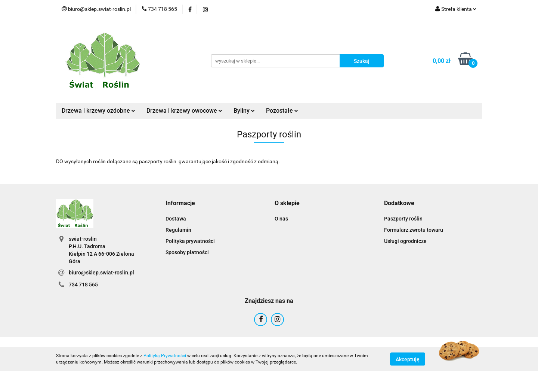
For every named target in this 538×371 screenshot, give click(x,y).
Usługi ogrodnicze (405, 241)
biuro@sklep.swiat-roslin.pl (101, 273)
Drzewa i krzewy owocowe (184, 110)
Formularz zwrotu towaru (413, 230)
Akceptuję (408, 359)
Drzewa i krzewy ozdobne (98, 110)
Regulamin (178, 230)
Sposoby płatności (187, 252)
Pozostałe (282, 110)
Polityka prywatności (190, 241)
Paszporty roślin (403, 219)
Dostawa (176, 219)
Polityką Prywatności (164, 355)
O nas (281, 219)
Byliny (244, 110)
